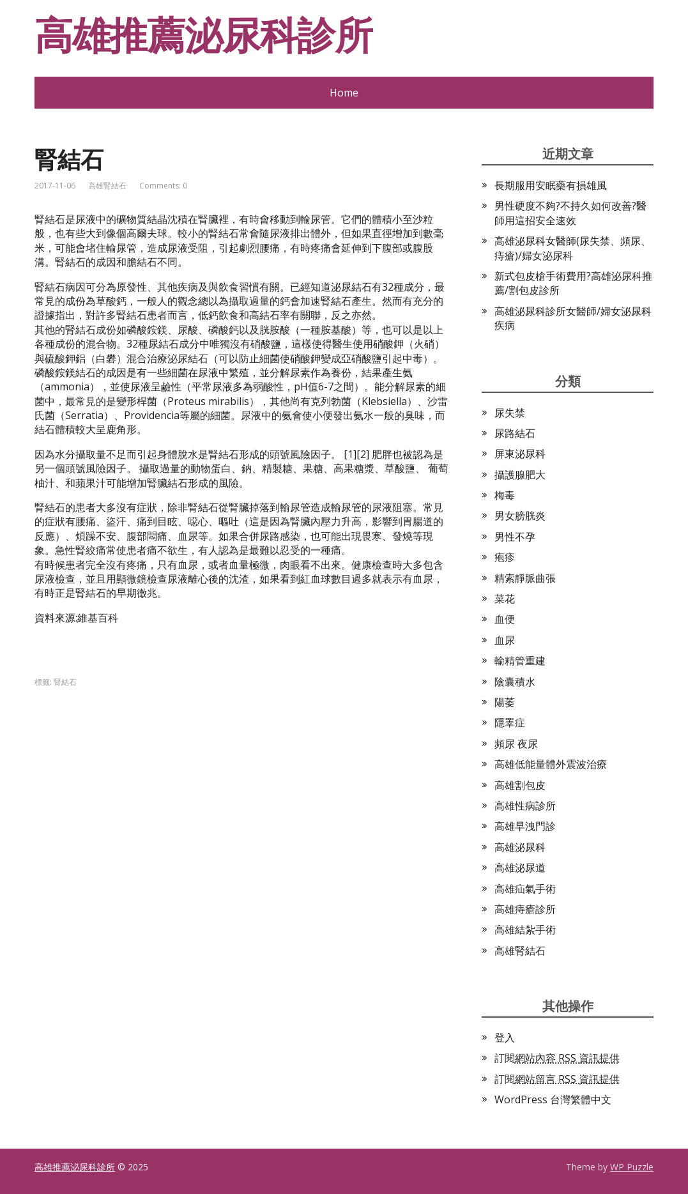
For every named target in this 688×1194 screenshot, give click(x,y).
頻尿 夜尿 (516, 744)
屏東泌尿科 (520, 454)
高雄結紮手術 (525, 929)
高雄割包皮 (520, 785)
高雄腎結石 (107, 185)
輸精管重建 (520, 661)
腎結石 (65, 682)
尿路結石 (514, 433)
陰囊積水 (514, 682)
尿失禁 (509, 413)
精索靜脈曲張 (525, 578)
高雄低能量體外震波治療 (550, 764)
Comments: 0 (163, 185)
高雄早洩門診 (525, 826)
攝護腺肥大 (520, 475)
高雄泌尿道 (520, 868)
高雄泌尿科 (520, 847)
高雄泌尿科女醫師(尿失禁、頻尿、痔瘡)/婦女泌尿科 (572, 248)
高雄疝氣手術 (525, 889)
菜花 (504, 599)
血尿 (504, 640)
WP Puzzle (632, 1167)
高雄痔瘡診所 (525, 909)
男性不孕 (514, 537)
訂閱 (557, 1058)
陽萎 (504, 702)
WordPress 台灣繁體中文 (552, 1099)
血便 (504, 619)
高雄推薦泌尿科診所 (203, 35)
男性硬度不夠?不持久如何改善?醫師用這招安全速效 (570, 213)
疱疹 (504, 557)
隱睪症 (509, 723)
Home (344, 93)
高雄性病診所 (525, 806)
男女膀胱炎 (520, 516)
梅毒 (504, 495)
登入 (504, 1037)
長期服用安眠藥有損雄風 (550, 185)
